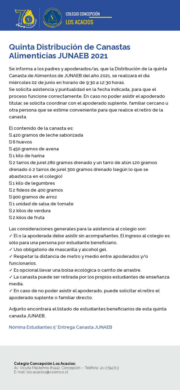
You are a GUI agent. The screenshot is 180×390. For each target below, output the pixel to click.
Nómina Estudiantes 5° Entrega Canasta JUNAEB (60, 327)
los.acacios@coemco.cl (47, 372)
